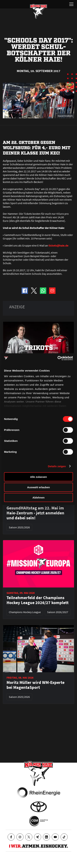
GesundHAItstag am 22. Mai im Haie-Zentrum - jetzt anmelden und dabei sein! (35, 513)
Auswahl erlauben (38, 487)
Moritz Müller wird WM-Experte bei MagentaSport (35, 685)
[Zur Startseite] (38, 11)
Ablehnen (38, 497)
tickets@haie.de (58, 245)
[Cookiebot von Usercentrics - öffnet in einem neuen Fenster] (57, 358)
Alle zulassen (38, 476)
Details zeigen (57, 466)
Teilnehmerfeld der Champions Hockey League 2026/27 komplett (38, 600)
